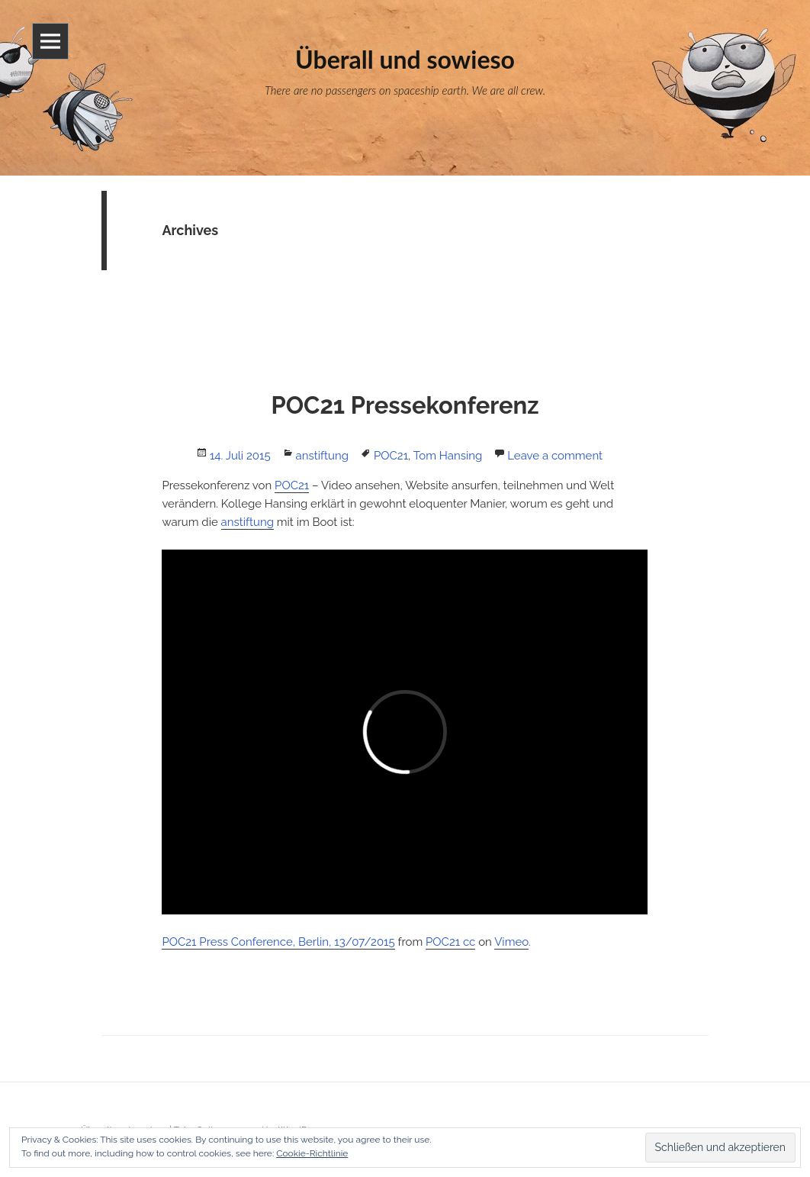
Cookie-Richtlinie (312, 1153)
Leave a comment (555, 456)
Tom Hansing (447, 456)
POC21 (391, 456)
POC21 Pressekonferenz (404, 405)
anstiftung (322, 456)
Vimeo (511, 942)
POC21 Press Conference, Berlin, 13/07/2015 (278, 942)
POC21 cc (450, 942)
